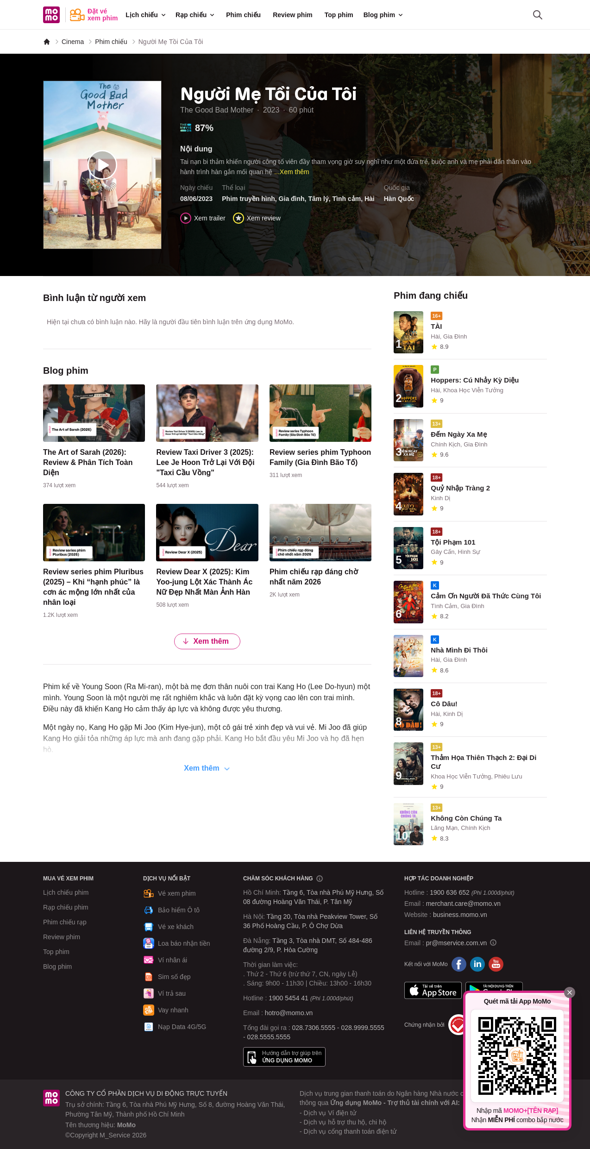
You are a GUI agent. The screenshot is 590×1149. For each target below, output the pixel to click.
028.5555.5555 (268, 1037)
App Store (433, 990)
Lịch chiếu (146, 15)
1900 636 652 (472, 892)
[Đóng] (569, 992)
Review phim (293, 15)
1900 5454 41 (288, 998)
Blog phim (384, 15)
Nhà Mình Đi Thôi (459, 650)
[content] (94, 438)
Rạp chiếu (196, 15)
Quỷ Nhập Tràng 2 (460, 488)
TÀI (436, 326)
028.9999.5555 (362, 1027)
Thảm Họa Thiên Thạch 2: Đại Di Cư (483, 761)
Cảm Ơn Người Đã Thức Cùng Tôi (486, 596)
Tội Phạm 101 (453, 542)
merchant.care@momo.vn (463, 903)
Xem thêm (205, 640)
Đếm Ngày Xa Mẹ (458, 434)
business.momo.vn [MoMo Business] (460, 914)
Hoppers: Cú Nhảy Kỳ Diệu (475, 380)
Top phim (339, 15)
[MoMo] (46, 41)
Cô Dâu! (444, 704)
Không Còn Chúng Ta (466, 818)
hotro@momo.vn (289, 1013)
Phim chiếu (243, 15)
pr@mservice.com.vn (456, 943)
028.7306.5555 (313, 1027)
